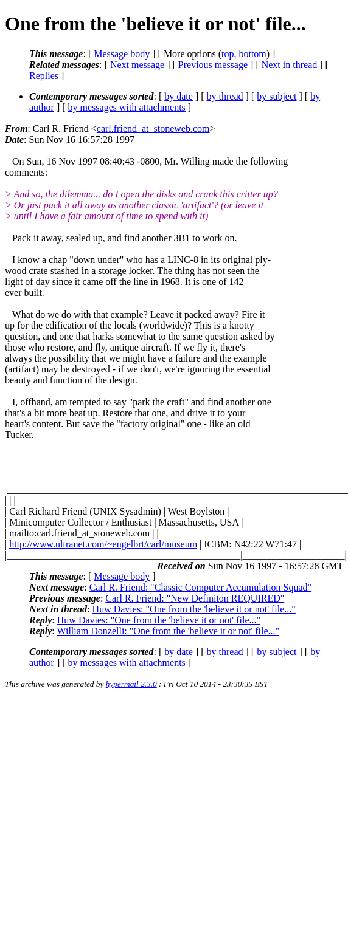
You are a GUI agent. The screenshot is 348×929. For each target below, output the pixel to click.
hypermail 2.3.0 (131, 683)
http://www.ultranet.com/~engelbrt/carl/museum (103, 544)
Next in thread (290, 65)
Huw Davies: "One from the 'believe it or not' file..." (194, 609)
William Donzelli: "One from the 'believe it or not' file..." (168, 631)
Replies (43, 75)
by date (178, 96)
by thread (225, 96)
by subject (276, 96)
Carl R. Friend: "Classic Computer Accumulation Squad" (200, 587)
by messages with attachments (127, 107)
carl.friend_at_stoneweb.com (153, 128)
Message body (122, 54)
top (227, 54)
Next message (137, 65)
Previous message (213, 65)
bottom (252, 54)
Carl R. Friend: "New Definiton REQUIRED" (194, 598)
